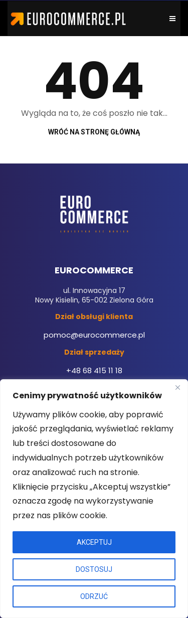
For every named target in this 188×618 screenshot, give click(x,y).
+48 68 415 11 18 (94, 370)
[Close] (177, 388)
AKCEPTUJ (94, 542)
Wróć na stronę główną (94, 132)
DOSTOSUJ (94, 569)
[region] (94, 498)
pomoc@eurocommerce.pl (94, 335)
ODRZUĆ (94, 596)
